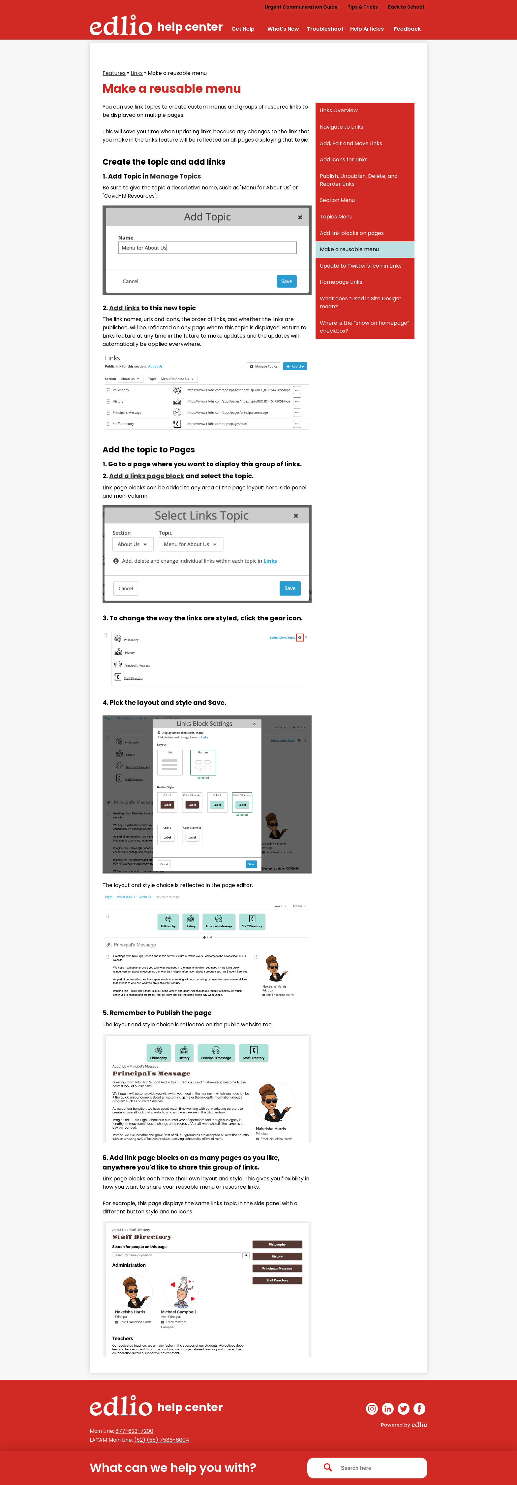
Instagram (372, 1410)
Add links (124, 308)
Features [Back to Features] (114, 73)
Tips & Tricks (363, 7)
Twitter (404, 1410)
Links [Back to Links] (137, 73)
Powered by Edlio (404, 1424)
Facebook (419, 1410)
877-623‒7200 (134, 1431)
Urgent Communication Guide (301, 7)
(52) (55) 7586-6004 (161, 1440)
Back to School (406, 7)
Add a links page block (146, 476)
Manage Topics (175, 176)
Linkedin (388, 1410)
